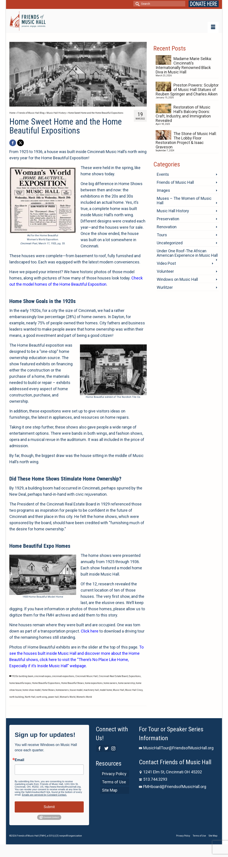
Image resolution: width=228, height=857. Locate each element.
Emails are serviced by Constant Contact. (44, 794)
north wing (41, 697)
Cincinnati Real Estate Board (113, 676)
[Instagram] (113, 748)
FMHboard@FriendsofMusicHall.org (172, 786)
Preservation (168, 218)
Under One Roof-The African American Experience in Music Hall (187, 253)
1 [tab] (40, 104)
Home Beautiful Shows (72, 683)
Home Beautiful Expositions (46, 683)
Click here (89, 631)
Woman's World (67, 697)
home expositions (94, 683)
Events (163, 174)
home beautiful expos (20, 683)
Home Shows (48, 690)
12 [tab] (99, 104)
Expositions (135, 676)
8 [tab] (78, 104)
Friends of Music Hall (175, 182)
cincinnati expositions (63, 676)
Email (19, 760)
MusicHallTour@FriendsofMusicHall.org (176, 748)
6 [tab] (67, 104)
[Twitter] (106, 748)
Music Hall (118, 690)
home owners (110, 683)
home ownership (126, 683)
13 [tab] (104, 104)
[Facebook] (12, 142)
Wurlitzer (165, 287)
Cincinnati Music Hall (86, 676)
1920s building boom (22, 676)
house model (76, 690)
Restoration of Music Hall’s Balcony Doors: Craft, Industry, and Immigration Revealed (183, 114)
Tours (162, 234)
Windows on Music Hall (177, 279)
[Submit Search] (136, 3)
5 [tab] (62, 104)
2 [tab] (46, 104)
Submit (49, 807)
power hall (53, 697)
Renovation (167, 226)
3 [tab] (51, 104)
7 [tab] (72, 104)
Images (163, 190)
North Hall (30, 697)
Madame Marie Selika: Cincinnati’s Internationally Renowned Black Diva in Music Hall (184, 65)
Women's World (84, 697)
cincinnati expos (42, 676)
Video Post (166, 263)
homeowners (62, 690)
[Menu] (213, 27)
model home (106, 690)
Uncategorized (170, 243)
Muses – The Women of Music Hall (184, 200)
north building (16, 697)
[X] (20, 142)
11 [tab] (94, 104)
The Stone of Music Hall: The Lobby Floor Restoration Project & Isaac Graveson (186, 140)
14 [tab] (110, 104)
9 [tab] (83, 104)
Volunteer (165, 271)
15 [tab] (115, 104)
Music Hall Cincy (133, 690)
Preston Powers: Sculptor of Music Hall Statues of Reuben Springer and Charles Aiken (187, 89)
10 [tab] (88, 104)
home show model (31, 690)
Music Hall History (173, 210)
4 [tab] (56, 104)
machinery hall (91, 690)
